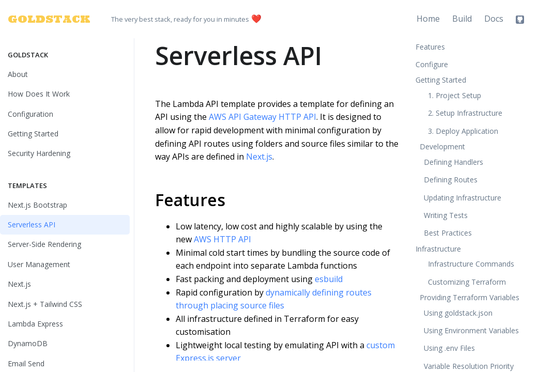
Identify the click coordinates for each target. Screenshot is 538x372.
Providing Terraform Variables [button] (469, 297)
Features (190, 200)
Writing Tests (446, 215)
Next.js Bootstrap (37, 205)
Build (462, 18)
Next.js (19, 284)
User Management (39, 264)
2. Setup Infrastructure (465, 113)
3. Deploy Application (463, 131)
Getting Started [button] (441, 80)
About (18, 74)
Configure (432, 64)
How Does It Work (39, 94)
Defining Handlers (453, 162)
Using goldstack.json (458, 313)
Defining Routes (451, 179)
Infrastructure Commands (471, 264)
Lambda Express (35, 324)
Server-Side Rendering (44, 244)
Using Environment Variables (471, 330)
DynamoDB (28, 343)
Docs (493, 18)
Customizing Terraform (467, 282)
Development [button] (442, 146)
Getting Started (33, 133)
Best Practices (448, 233)
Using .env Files (449, 348)
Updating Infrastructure (462, 198)
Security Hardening (39, 153)
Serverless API (31, 224)
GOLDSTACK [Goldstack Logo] (43, 18)
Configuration (30, 114)
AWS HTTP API (222, 239)
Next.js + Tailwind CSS (45, 304)
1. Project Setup (454, 95)
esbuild (329, 279)
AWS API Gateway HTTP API (262, 116)
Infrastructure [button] (438, 249)
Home (428, 18)
